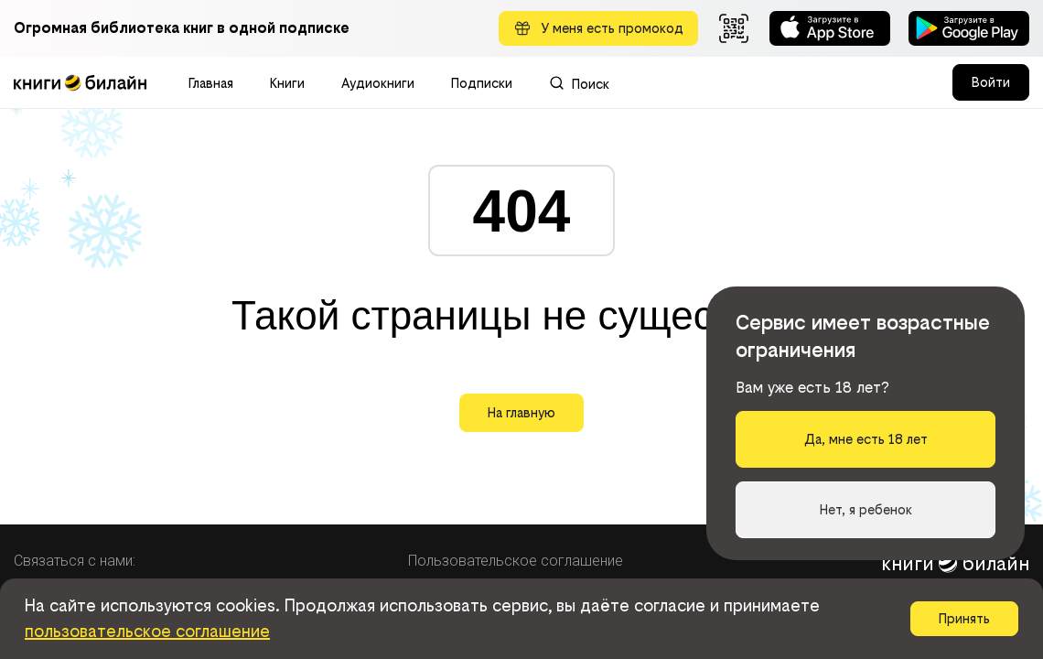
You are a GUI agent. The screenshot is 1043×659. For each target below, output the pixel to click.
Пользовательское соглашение (515, 560)
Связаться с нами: (74, 560)
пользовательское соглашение (147, 631)
